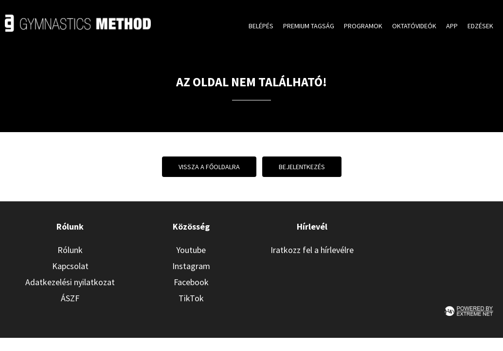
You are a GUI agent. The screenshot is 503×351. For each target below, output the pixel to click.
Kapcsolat (70, 266)
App (452, 25)
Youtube (191, 249)
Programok (363, 25)
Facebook (191, 282)
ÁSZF (70, 298)
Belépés (261, 25)
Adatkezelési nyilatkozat (70, 282)
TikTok (191, 298)
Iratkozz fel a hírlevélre (312, 249)
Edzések (480, 25)
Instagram (191, 266)
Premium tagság (308, 25)
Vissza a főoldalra (209, 166)
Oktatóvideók (414, 25)
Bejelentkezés (302, 166)
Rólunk (70, 249)
